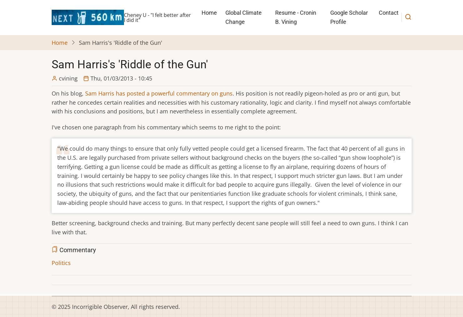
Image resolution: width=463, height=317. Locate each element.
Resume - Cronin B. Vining (295, 17)
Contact (389, 12)
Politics (61, 263)
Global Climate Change (243, 17)
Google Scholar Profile (349, 17)
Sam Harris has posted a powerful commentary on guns (159, 93)
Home (209, 12)
